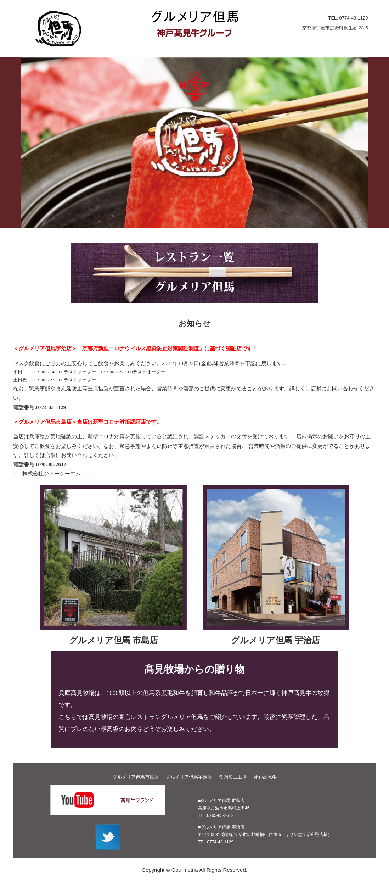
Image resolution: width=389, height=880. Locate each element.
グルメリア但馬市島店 (136, 777)
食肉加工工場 (233, 777)
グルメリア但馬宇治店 (189, 777)
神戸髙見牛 (265, 777)
